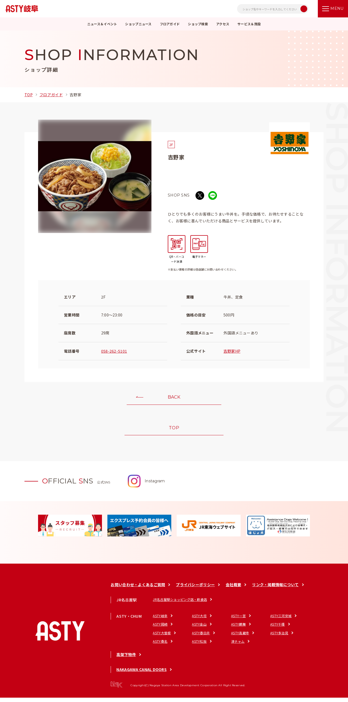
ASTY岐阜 (160, 619)
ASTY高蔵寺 (240, 637)
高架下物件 (126, 658)
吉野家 (75, 94)
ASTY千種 (277, 628)
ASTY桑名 (160, 645)
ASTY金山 (199, 628)
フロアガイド (51, 94)
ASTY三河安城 (280, 619)
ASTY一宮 (238, 619)
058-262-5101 (114, 351)
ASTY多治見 (279, 637)
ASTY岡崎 (160, 628)
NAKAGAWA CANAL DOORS (141, 673)
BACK (174, 398)
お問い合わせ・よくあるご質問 (138, 589)
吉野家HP (231, 351)
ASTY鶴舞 (238, 628)
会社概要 (233, 589)
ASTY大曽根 (162, 637)
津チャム (237, 645)
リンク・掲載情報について (275, 589)
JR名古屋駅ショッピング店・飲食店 (180, 603)
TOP (28, 94)
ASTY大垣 (199, 619)
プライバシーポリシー (195, 589)
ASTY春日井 (201, 637)
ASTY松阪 (199, 645)
